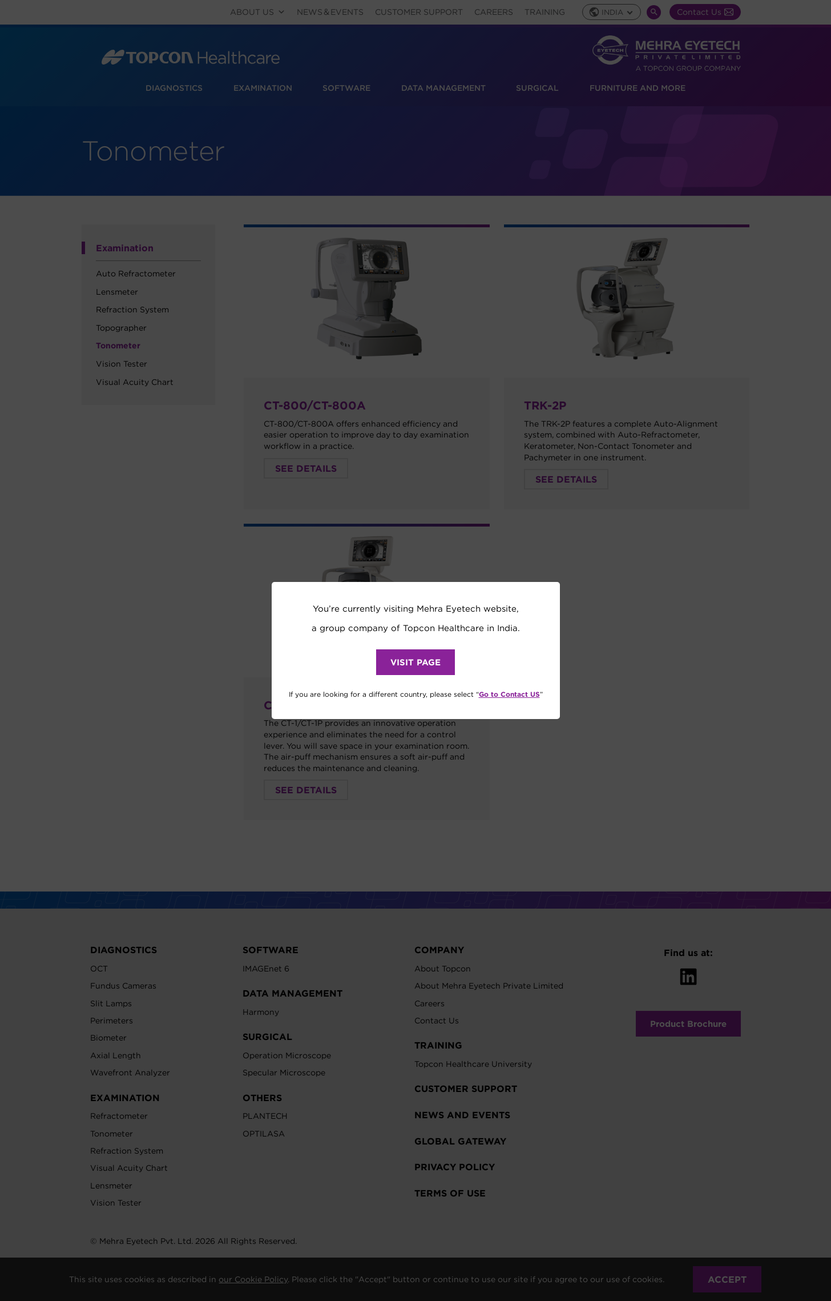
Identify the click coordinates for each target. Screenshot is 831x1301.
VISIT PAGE (415, 662)
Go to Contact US (509, 693)
